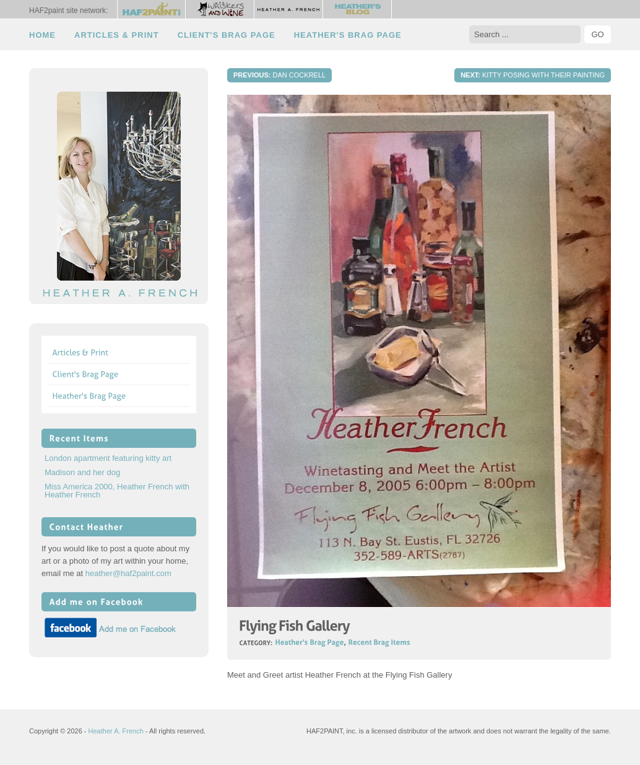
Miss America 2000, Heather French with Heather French (117, 490)
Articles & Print (116, 35)
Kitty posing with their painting (533, 75)
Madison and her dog (82, 472)
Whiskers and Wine (220, 9)
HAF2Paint (151, 9)
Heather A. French (288, 9)
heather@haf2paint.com (128, 573)
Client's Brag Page (226, 35)
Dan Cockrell (279, 75)
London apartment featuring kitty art (108, 458)
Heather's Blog (357, 9)
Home (42, 35)
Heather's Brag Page (348, 35)
